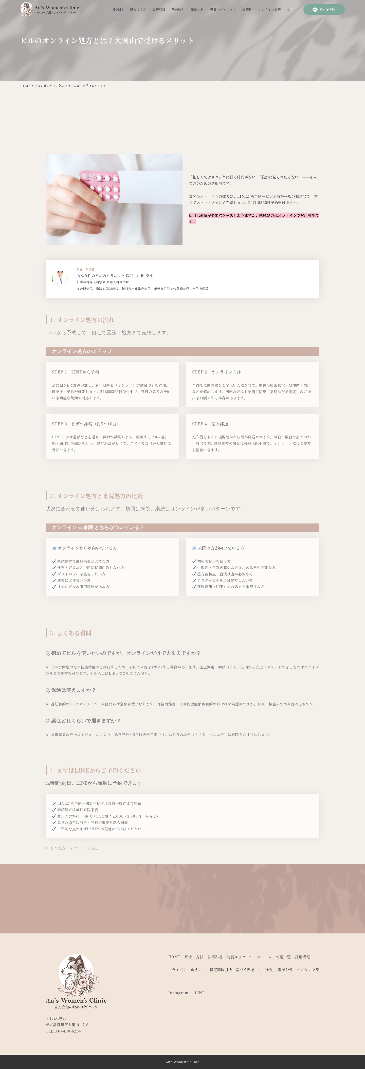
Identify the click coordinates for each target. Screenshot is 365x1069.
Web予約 (324, 9)
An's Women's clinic (182, 1062)
